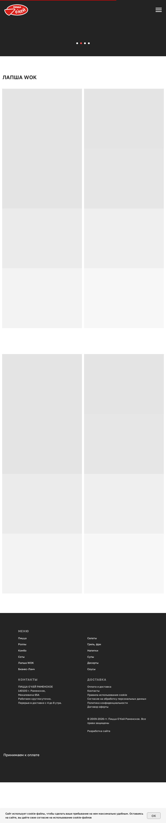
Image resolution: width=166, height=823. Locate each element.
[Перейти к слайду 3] (85, 84)
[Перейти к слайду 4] (89, 84)
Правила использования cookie (107, 735)
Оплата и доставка (99, 727)
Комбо (22, 691)
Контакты (93, 731)
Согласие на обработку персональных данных (116, 739)
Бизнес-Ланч (26, 709)
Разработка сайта (98, 771)
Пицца (22, 678)
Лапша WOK (26, 703)
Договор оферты (98, 747)
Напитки (92, 691)
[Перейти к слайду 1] (77, 84)
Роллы (22, 685)
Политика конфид (98, 743)
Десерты (93, 703)
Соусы (91, 709)
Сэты (21, 697)
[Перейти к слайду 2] (81, 84)
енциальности (119, 743)
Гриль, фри (94, 685)
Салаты (92, 678)
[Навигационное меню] (159, 10)
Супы (90, 697)
